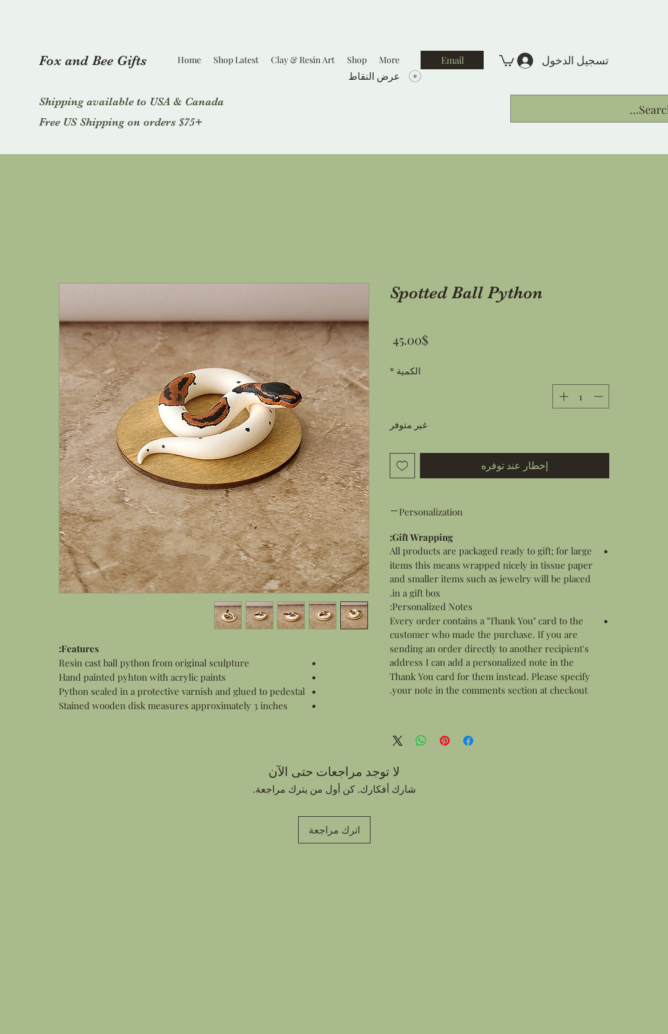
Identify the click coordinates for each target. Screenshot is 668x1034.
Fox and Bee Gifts (93, 60)
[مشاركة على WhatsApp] (421, 740)
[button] (506, 60)
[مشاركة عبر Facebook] (468, 740)
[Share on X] (397, 740)
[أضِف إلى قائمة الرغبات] (402, 465)
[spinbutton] (581, 396)
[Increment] (562, 396)
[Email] (452, 60)
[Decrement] (599, 396)
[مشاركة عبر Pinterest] (444, 740)
